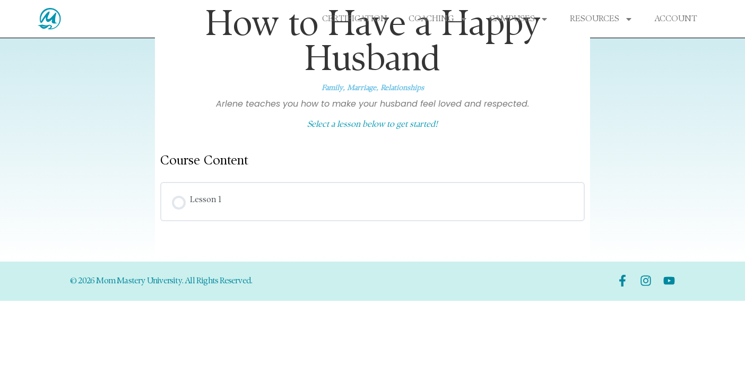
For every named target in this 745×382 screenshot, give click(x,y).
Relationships (402, 88)
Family (332, 88)
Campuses (519, 19)
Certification (354, 19)
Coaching (438, 19)
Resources (601, 19)
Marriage (361, 88)
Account (675, 19)
